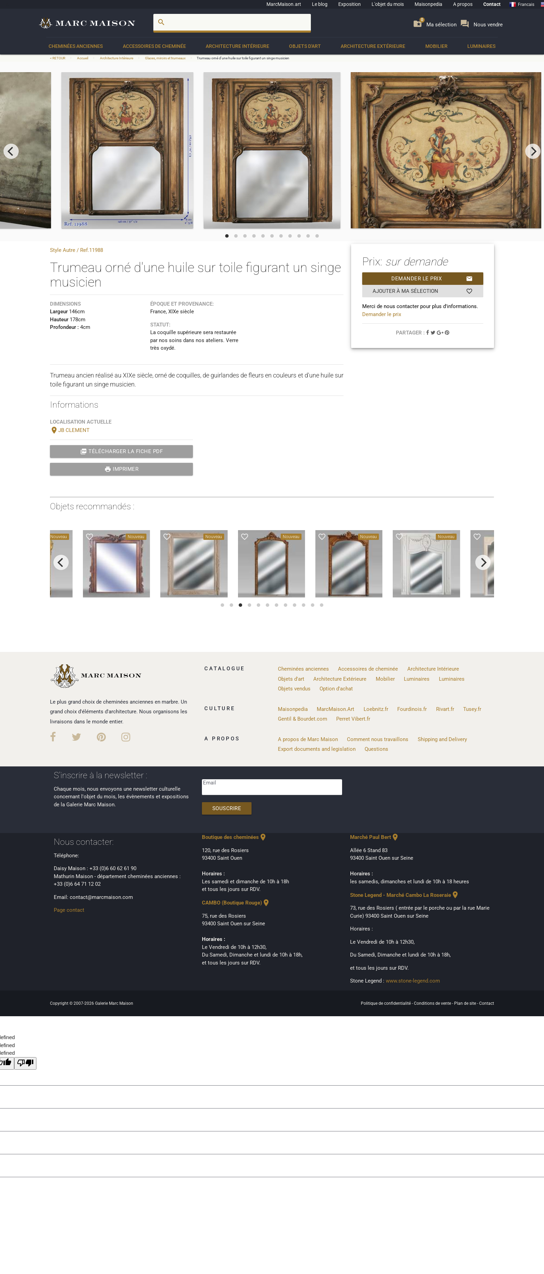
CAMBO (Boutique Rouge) (236, 903)
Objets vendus (294, 689)
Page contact (69, 910)
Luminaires (481, 46)
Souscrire (226, 808)
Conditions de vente (433, 1003)
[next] (533, 151)
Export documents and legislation (317, 749)
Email (209, 783)
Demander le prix (432, 278)
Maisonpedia (428, 4)
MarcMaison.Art (335, 709)
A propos (463, 4)
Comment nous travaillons (377, 739)
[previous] (11, 151)
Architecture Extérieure (373, 46)
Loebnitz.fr (376, 709)
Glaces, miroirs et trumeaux (165, 58)
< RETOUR (58, 58)
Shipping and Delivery (442, 739)
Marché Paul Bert (374, 837)
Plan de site (465, 1003)
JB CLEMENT (70, 430)
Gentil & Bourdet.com (302, 719)
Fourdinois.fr (412, 709)
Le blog (320, 4)
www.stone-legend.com (413, 981)
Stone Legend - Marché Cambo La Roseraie (404, 895)
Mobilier (436, 46)
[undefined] (25, 1063)
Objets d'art (305, 46)
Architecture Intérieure (237, 46)
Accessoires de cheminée (154, 46)
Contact (492, 4)
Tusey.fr (472, 709)
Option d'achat (336, 689)
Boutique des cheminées (234, 837)
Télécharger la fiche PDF (121, 451)
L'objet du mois (388, 4)
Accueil (82, 58)
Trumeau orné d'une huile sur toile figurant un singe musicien (243, 58)
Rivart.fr (445, 709)
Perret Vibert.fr (353, 719)
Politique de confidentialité (386, 1003)
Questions (376, 749)
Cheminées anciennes (76, 46)
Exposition (349, 4)
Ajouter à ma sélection (423, 291)
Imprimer (121, 469)
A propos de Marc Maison (308, 739)
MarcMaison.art (283, 4)
